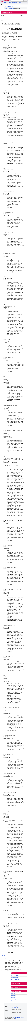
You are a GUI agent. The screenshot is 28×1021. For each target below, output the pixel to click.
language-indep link (16, 975)
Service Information (9, 6)
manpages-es (11, 8)
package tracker (15, 977)
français (13, 995)
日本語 (13, 997)
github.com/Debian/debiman (18, 1017)
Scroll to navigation (7, 12)
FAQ (19, 2)
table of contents (16, 983)
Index (5, 2)
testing (6, 8)
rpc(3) (3, 955)
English (13, 993)
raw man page (15, 979)
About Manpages (12, 2)
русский (13, 1000)
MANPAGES (6, 0)
